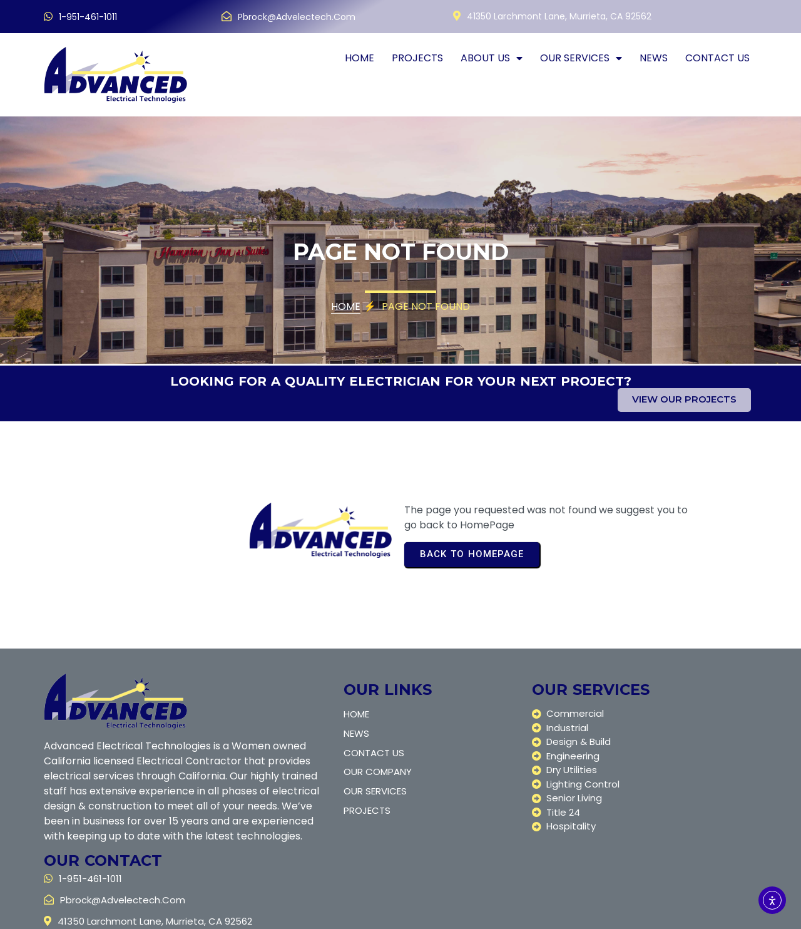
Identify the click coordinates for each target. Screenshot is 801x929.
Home (345, 308)
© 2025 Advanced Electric (107, 915)
